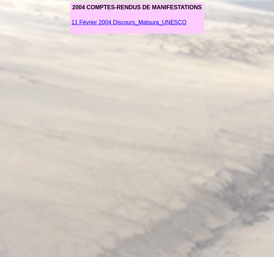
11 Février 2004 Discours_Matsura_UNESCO (129, 22)
